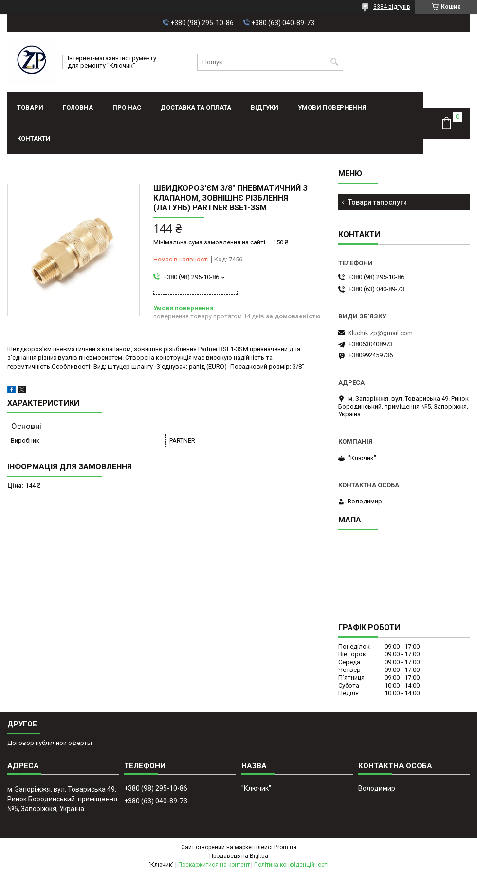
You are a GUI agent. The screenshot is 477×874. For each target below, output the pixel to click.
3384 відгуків (391, 6)
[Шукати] (334, 62)
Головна (78, 107)
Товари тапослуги (377, 202)
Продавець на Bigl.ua (238, 856)
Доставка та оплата (196, 107)
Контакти (34, 138)
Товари (30, 107)
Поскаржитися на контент (214, 864)
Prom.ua (285, 847)
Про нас (126, 107)
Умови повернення (332, 107)
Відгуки (264, 107)
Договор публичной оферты (49, 742)
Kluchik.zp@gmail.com (380, 332)
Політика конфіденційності (291, 864)
